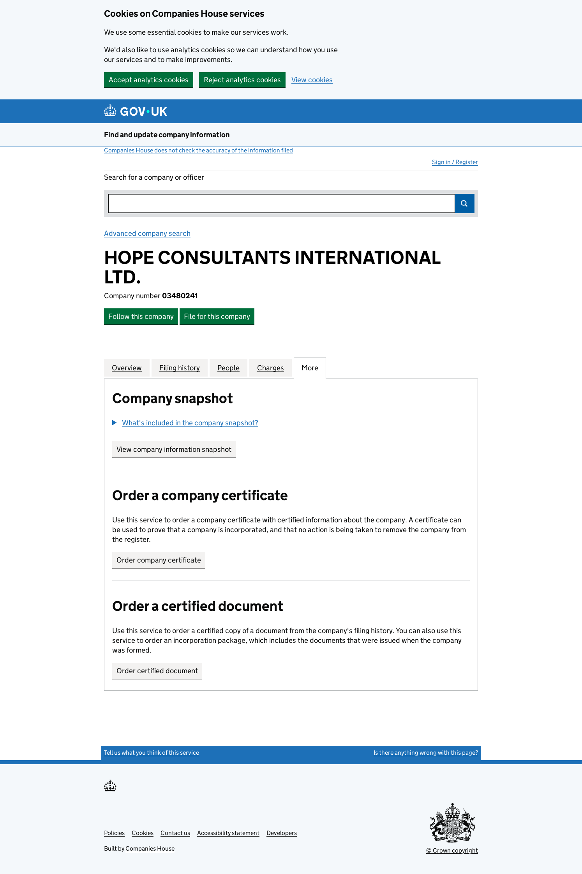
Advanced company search (147, 233)
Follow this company (141, 316)
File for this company (217, 316)
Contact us (175, 833)
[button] (185, 423)
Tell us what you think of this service (151, 752)
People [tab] (228, 367)
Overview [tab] (127, 367)
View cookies (312, 79)
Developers (281, 833)
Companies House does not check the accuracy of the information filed (198, 150)
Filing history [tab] (179, 367)
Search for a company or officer (154, 177)
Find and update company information (167, 134)
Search (464, 203)
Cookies (142, 833)
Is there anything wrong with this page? (426, 752)
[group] (291, 424)
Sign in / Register (455, 162)
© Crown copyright (452, 850)
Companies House (150, 848)
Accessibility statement (228, 833)
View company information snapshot (176, 449)
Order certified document (157, 670)
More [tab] (310, 367)
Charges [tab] (270, 367)
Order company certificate (158, 560)
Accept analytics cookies (149, 79)
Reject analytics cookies (242, 79)
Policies (114, 833)
